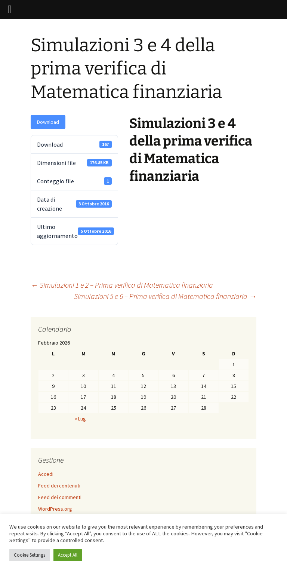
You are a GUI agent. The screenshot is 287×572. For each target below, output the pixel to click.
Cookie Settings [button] (29, 555)
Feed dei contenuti (59, 485)
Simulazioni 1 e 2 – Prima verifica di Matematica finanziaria (122, 285)
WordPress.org (55, 508)
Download (48, 122)
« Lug (80, 418)
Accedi (45, 474)
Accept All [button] (67, 555)
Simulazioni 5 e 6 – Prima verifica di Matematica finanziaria (165, 296)
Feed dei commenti (59, 497)
